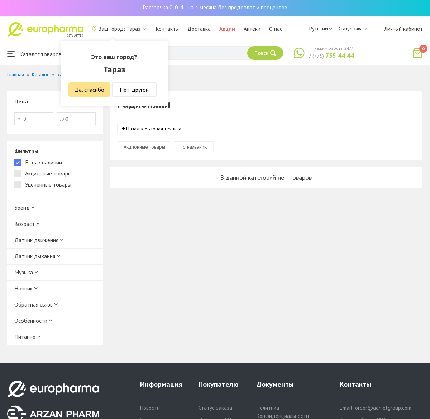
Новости (150, 407)
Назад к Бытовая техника (153, 128)
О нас (275, 28)
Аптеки (252, 28)
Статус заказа (353, 28)
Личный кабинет (403, 28)
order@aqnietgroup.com (383, 407)
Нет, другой (134, 89)
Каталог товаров (34, 54)
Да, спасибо (89, 89)
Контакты (167, 28)
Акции (227, 28)
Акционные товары (144, 147)
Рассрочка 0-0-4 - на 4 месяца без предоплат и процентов (215, 7)
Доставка (199, 28)
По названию (194, 147)
